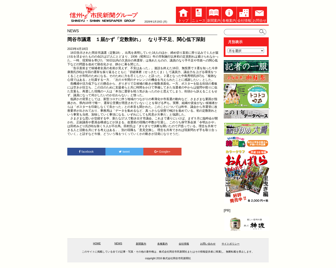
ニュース (198, 14)
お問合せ (259, 14)
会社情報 (244, 14)
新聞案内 (213, 14)
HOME (97, 243)
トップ (183, 14)
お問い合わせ (208, 243)
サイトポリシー (231, 243)
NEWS (118, 243)
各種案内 (229, 14)
